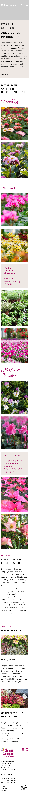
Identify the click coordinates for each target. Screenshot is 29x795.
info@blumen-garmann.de (9, 769)
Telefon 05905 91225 (7, 767)
